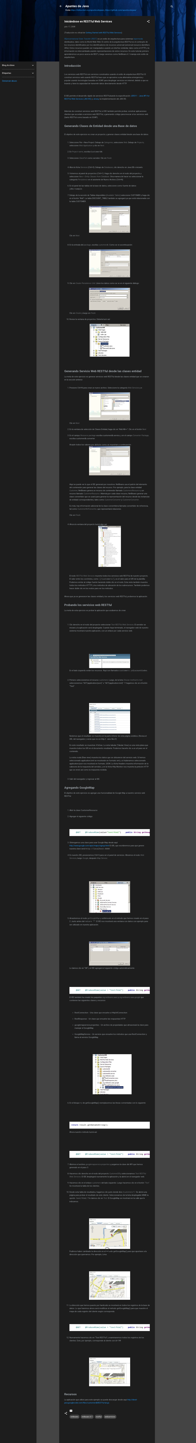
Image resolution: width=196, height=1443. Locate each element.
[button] (148, 22)
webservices (110, 1416)
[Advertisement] (165, 54)
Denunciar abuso (9, 81)
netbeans (74, 1416)
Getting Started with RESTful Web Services (103, 33)
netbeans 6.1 (87, 1416)
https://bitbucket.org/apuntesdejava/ (87, 10)
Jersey (96, 99)
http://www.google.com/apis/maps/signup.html (89, 845)
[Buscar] (171, 7)
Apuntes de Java (77, 6)
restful (98, 1416)
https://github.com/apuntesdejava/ (120, 10)
